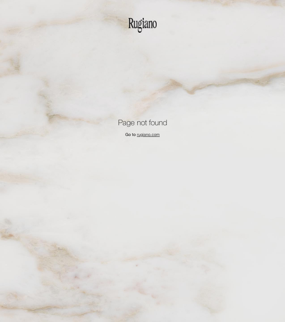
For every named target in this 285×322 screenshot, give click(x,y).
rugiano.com (148, 135)
